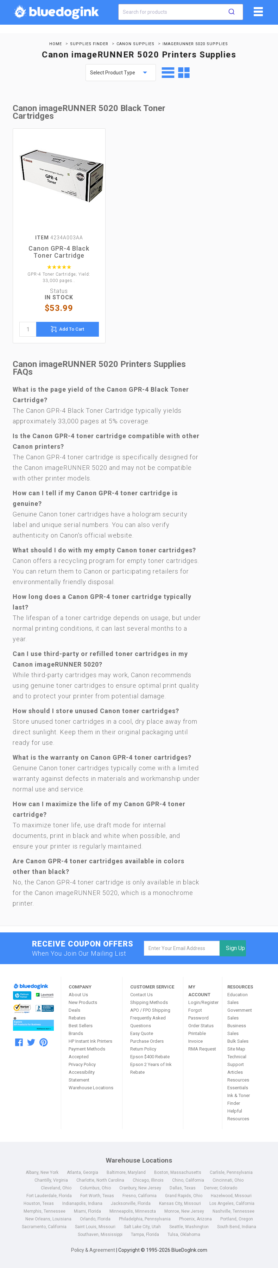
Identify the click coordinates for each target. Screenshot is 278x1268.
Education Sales (237, 998)
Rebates (77, 1018)
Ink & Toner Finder (238, 1099)
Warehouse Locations (91, 1087)
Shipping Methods (149, 1002)
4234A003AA (59, 237)
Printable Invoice (197, 1037)
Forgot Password (198, 1014)
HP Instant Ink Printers (90, 1041)
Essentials (237, 1087)
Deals (74, 1010)
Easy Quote (141, 1033)
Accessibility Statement (82, 1076)
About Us (78, 994)
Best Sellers (81, 1025)
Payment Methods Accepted (87, 1052)
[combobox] (180, 12)
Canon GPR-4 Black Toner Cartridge (59, 252)
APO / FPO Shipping (150, 1010)
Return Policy (143, 1049)
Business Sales (236, 1029)
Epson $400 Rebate (150, 1056)
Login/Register (202, 1002)
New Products (83, 1002)
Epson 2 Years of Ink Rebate (151, 1068)
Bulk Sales (237, 1041)
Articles (235, 1072)
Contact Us (141, 994)
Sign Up (235, 948)
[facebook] (19, 1042)
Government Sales (239, 1014)
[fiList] (257, 14)
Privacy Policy (82, 1064)
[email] (182, 948)
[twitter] (31, 1042)
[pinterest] (43, 1042)
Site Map (236, 1049)
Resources (238, 1080)
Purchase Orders (147, 1041)
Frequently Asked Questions (148, 1021)
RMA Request (202, 1049)
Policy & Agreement (93, 1250)
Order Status (201, 1025)
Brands (76, 1033)
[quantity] (27, 329)
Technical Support (236, 1060)
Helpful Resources (238, 1114)
